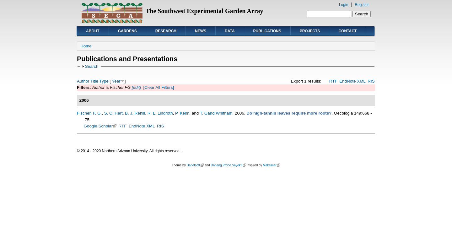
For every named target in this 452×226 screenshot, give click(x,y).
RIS (371, 81)
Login (343, 5)
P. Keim (182, 113)
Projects (310, 31)
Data (230, 31)
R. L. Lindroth (160, 113)
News (200, 31)
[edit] (136, 87)
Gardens (127, 31)
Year (116, 81)
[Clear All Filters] (158, 87)
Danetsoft (195, 165)
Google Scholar (100, 126)
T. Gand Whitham (216, 113)
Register (362, 5)
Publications (267, 31)
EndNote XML (352, 81)
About (93, 31)
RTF (333, 81)
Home (86, 46)
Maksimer (271, 165)
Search (92, 66)
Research (165, 31)
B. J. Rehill (135, 113)
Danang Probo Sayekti (228, 165)
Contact (347, 31)
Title (94, 81)
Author (83, 81)
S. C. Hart (113, 113)
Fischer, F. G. (89, 113)
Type (103, 81)
